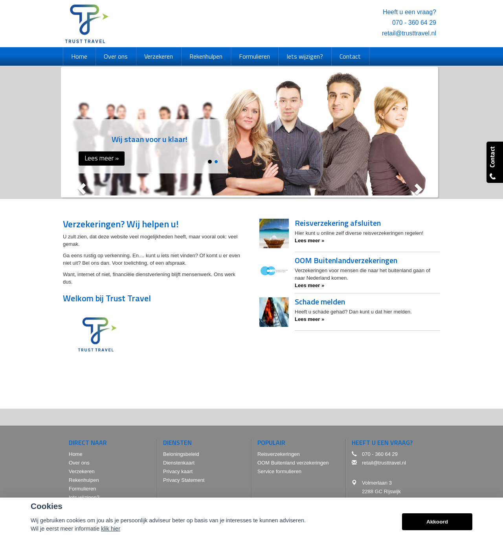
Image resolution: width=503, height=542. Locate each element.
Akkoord (437, 522)
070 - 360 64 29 (414, 22)
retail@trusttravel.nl (409, 33)
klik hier (110, 528)
